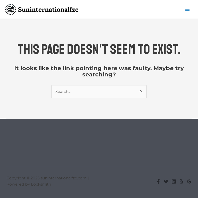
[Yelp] (181, 181)
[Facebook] (158, 181)
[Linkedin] (173, 181)
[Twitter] (166, 181)
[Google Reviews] (189, 181)
